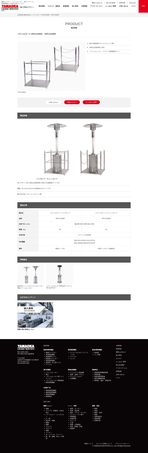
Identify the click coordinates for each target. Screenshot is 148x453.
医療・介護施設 (75, 424)
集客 (95, 414)
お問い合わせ (123, 6)
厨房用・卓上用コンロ (53, 362)
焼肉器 (96, 352)
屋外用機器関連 (99, 378)
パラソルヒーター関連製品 (55, 380)
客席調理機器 (50, 354)
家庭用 (72, 428)
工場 (71, 422)
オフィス (73, 420)
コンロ (72, 358)
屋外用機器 (47, 369)
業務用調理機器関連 (101, 372)
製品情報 (42, 6)
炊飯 (47, 430)
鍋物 (47, 422)
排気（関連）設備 (76, 426)
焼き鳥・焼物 (50, 420)
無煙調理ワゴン (51, 356)
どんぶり (49, 426)
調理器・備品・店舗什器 (102, 380)
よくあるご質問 (110, 6)
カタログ (119, 358)
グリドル (49, 364)
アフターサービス (96, 6)
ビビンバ (49, 428)
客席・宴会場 (74, 410)
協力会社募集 (110, 3)
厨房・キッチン (75, 408)
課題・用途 (95, 406)
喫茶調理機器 (72, 350)
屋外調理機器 (50, 382)
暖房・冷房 (98, 412)
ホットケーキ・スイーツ (54, 434)
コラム (133, 6)
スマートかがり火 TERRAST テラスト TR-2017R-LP (59, 277)
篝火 (47, 374)
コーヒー (49, 432)
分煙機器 (73, 378)
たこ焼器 (97, 354)
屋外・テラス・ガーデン (78, 412)
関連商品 (95, 369)
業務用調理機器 (48, 350)
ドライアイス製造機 (77, 372)
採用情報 (122, 3)
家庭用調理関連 (99, 376)
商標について (88, 443)
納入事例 (75, 6)
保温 (95, 410)
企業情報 (84, 6)
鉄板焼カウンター (52, 358)
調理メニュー (48, 406)
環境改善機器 (72, 369)
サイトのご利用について (104, 443)
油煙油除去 (98, 416)
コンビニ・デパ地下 (77, 414)
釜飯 (47, 424)
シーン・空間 (72, 406)
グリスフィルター (76, 376)
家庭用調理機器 (97, 350)
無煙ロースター (51, 352)
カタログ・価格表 (54, 6)
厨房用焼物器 (50, 360)
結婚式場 (73, 418)
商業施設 (73, 416)
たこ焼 (48, 418)
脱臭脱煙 (97, 418)
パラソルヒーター (52, 372)
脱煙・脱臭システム (77, 374)
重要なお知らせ (97, 3)
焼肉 (47, 408)
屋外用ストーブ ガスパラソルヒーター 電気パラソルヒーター (30, 277)
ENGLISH (132, 3)
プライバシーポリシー (122, 443)
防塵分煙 (97, 420)
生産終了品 (47, 387)
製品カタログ (72, 102)
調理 (95, 408)
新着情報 (66, 6)
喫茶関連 (97, 374)
